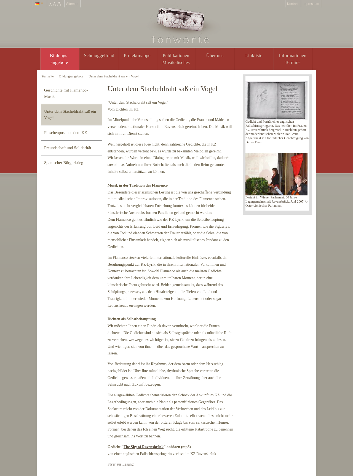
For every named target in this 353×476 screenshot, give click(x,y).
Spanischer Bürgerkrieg (63, 162)
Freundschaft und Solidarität (67, 148)
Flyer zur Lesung (120, 464)
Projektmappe (137, 55)
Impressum (311, 4)
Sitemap (72, 4)
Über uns (214, 55)
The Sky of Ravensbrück (144, 447)
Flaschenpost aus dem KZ (65, 132)
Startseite (47, 76)
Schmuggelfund (99, 55)
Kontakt (292, 4)
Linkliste (253, 55)
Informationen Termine (292, 59)
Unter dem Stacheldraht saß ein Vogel (113, 76)
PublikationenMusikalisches (176, 59)
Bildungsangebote (71, 76)
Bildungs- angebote (59, 59)
